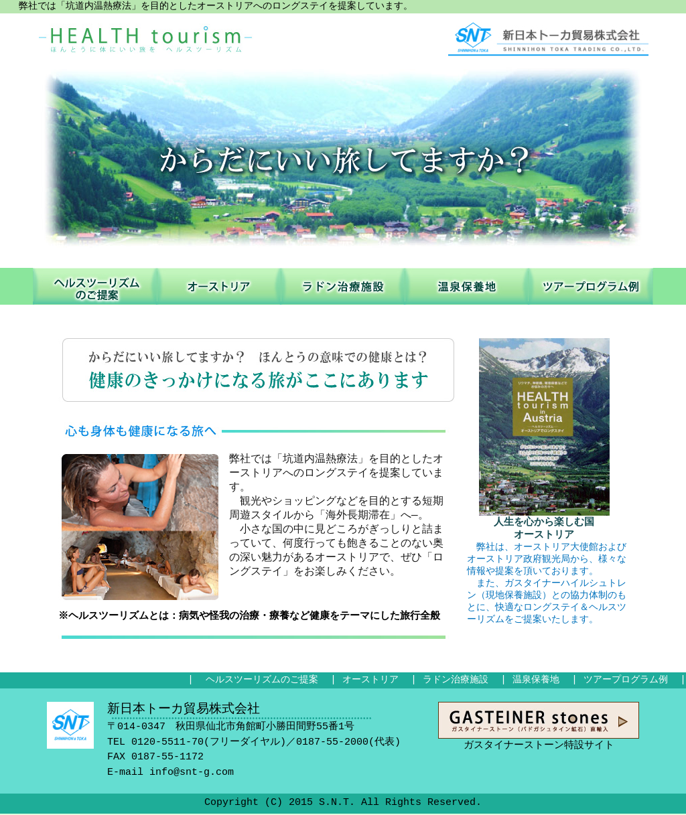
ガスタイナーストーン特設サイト (538, 721)
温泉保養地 (467, 286)
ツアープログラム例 (591, 286)
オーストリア (219, 286)
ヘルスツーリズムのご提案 (95, 286)
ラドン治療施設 (343, 286)
